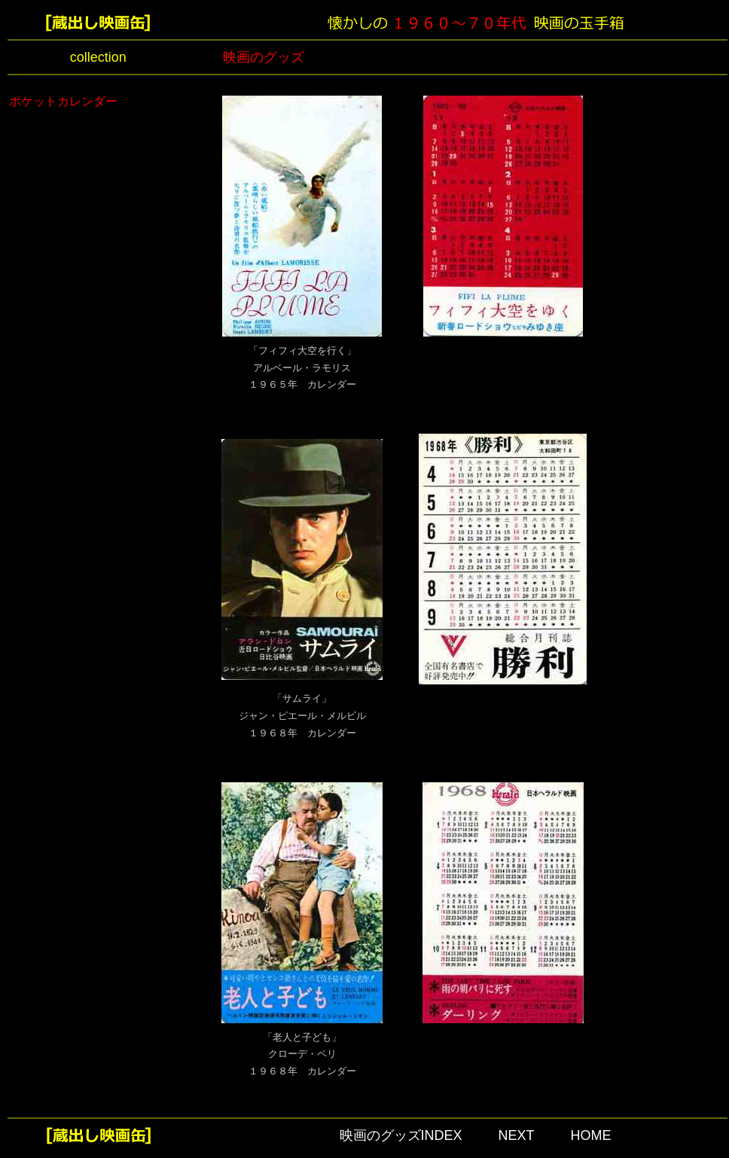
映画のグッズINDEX (401, 1135)
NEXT (517, 1135)
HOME (591, 1135)
